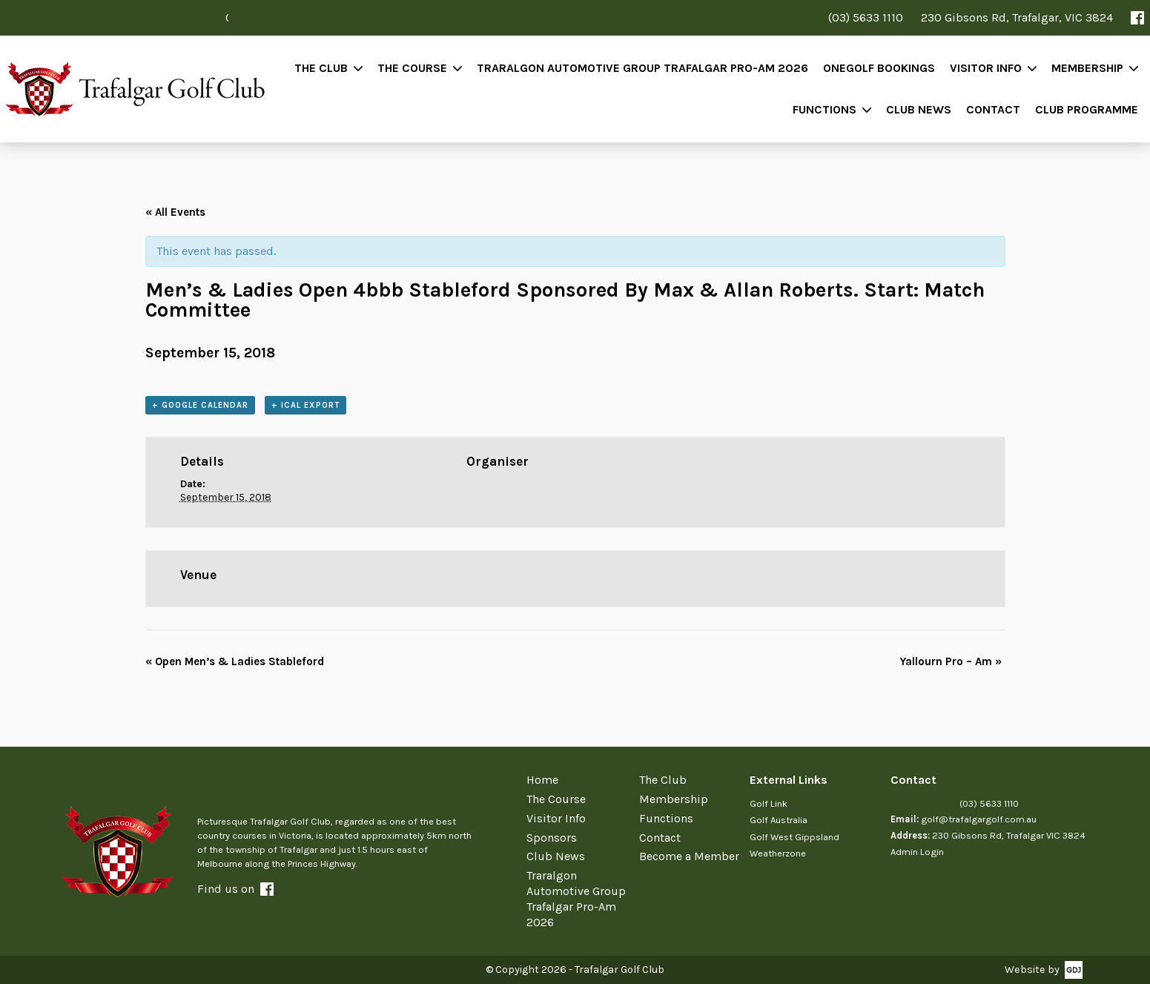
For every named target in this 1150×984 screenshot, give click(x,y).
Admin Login (917, 851)
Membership (1087, 68)
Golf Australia (778, 819)
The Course (412, 68)
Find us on (235, 889)
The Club (321, 68)
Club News (918, 109)
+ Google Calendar (200, 405)
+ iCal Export (305, 405)
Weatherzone (778, 853)
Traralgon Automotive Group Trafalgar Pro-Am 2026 (642, 68)
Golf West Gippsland (794, 836)
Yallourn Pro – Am (951, 661)
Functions (824, 109)
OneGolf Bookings (879, 68)
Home (542, 780)
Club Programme (1086, 109)
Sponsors (551, 838)
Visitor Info (986, 68)
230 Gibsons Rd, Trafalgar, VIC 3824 (1017, 17)
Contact (993, 109)
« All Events (175, 212)
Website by (1032, 969)
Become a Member (689, 856)
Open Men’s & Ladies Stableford (234, 661)
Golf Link (768, 803)
